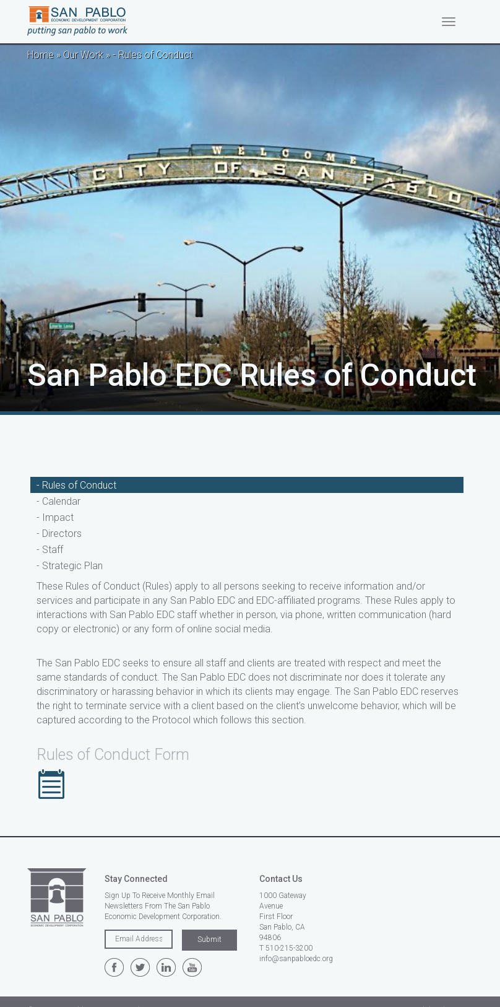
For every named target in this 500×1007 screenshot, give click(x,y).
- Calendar (58, 501)
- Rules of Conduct (76, 485)
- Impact (55, 517)
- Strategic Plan (70, 566)
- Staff (50, 550)
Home (40, 55)
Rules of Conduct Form (113, 755)
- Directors (59, 533)
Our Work (83, 55)
